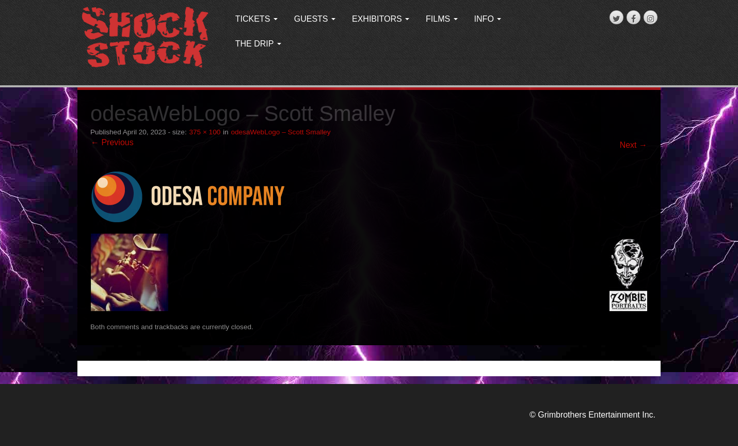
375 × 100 (204, 132)
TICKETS (256, 18)
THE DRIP (258, 43)
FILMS (442, 18)
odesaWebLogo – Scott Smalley (280, 132)
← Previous (112, 142)
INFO (488, 18)
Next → (633, 145)
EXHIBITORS (380, 18)
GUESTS (314, 18)
